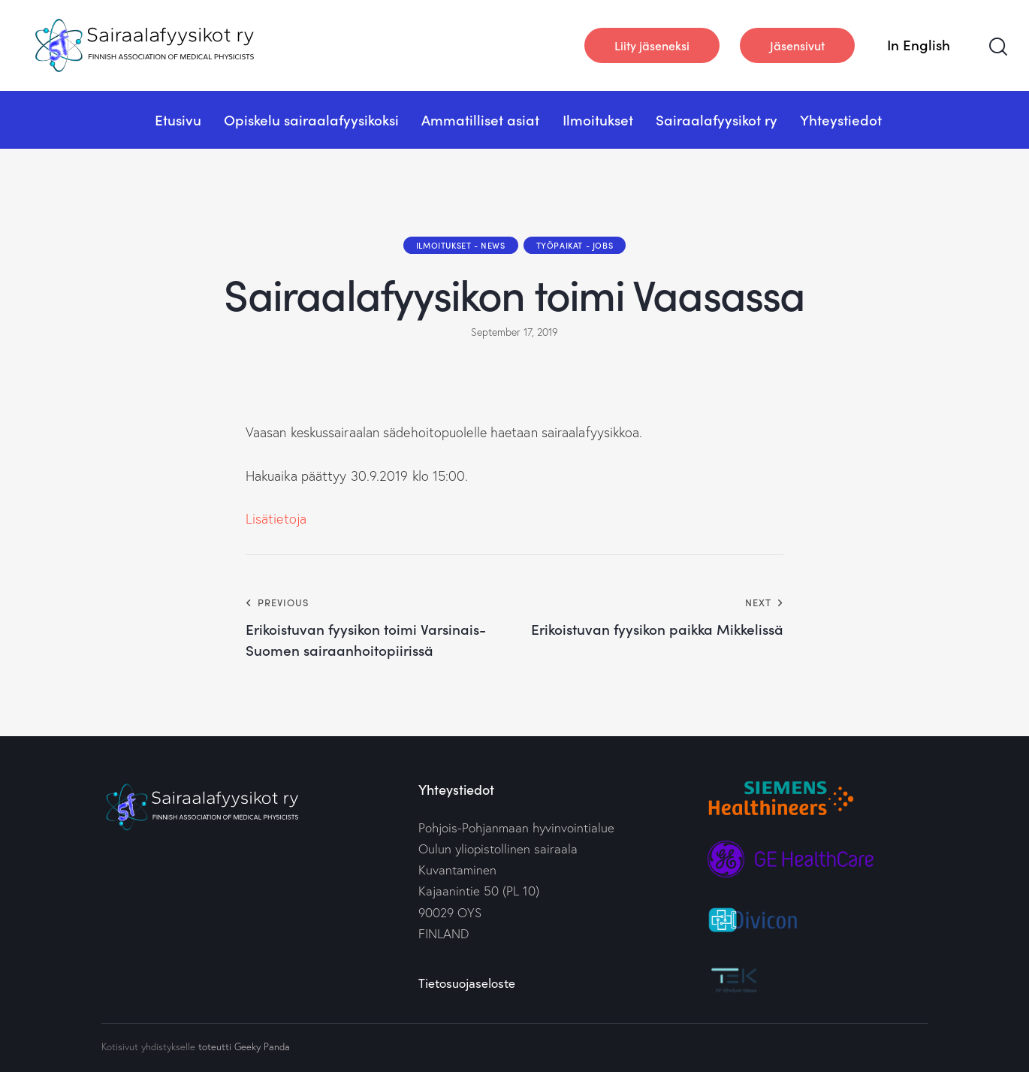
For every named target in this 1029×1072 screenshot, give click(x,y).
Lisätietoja (276, 518)
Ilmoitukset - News (460, 245)
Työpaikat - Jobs (575, 245)
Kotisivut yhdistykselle (148, 1046)
